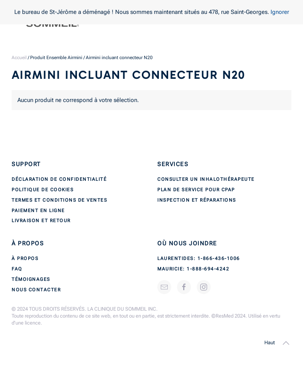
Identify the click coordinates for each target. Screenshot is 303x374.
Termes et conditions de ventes (59, 200)
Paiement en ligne (38, 210)
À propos (25, 258)
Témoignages (31, 279)
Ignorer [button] (280, 11)
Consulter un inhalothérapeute (206, 179)
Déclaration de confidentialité (59, 179)
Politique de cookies (42, 189)
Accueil (19, 57)
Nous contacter (36, 289)
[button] (286, 343)
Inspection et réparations (196, 200)
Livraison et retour (41, 220)
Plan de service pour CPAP (196, 189)
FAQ (17, 269)
